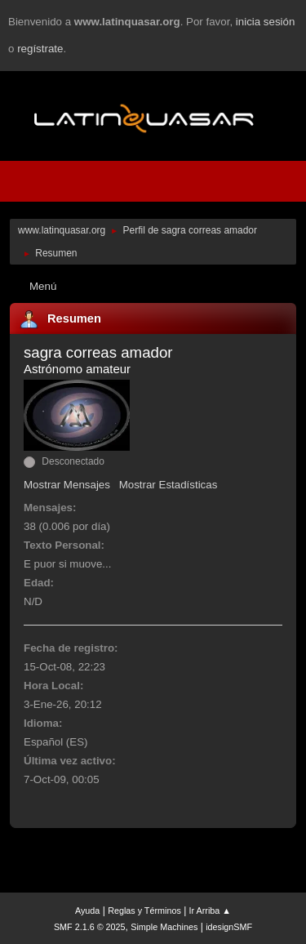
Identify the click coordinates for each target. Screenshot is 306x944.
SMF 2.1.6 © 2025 (90, 927)
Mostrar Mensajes (67, 485)
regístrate (40, 48)
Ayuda (87, 910)
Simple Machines (164, 927)
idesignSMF (229, 927)
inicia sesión (265, 22)
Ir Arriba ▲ (210, 910)
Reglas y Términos (144, 910)
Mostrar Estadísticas (168, 485)
